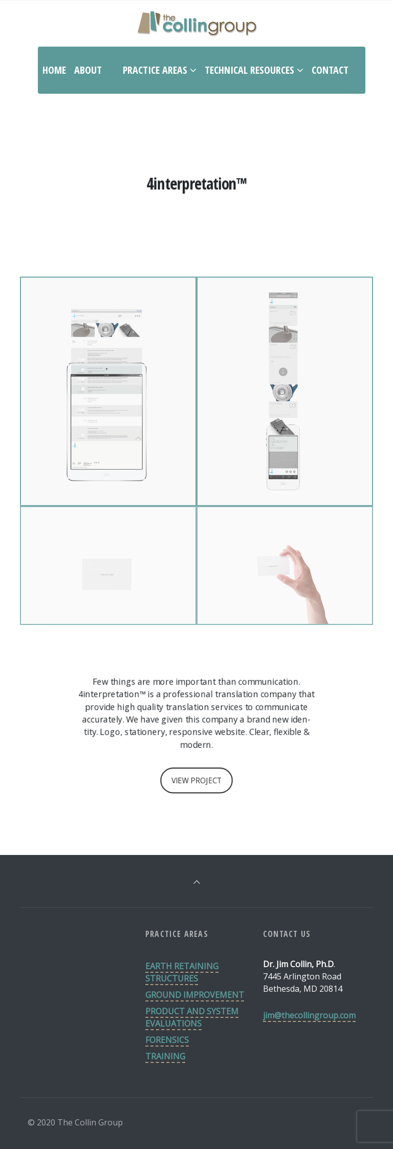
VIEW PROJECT (196, 780)
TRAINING (165, 1056)
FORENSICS (167, 1040)
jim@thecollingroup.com (309, 1015)
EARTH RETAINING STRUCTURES (182, 972)
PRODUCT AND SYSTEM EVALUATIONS (191, 1017)
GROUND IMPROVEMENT (194, 994)
